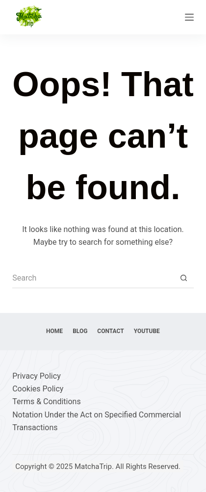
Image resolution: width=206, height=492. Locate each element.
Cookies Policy (37, 388)
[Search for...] (93, 278)
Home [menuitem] (54, 331)
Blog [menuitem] (80, 331)
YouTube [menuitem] (147, 331)
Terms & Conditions (46, 401)
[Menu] (189, 17)
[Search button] (184, 278)
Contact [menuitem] (110, 331)
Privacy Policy (36, 376)
